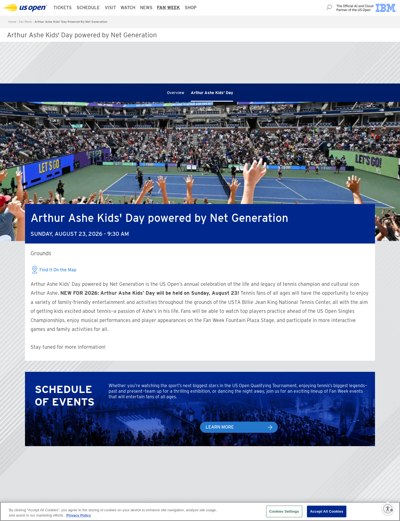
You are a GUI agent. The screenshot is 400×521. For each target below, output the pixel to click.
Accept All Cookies (326, 511)
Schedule (88, 7)
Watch (128, 7)
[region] (200, 511)
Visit (110, 7)
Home (12, 22)
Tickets (62, 7)
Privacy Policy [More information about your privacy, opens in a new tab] (78, 515)
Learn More (220, 427)
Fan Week (168, 7)
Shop (190, 7)
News (146, 7)
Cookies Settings (284, 511)
